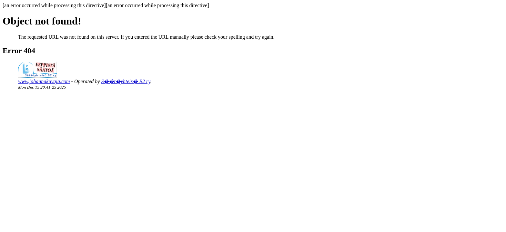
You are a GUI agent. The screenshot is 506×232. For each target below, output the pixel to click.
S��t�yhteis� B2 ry (125, 81)
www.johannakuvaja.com (44, 81)
